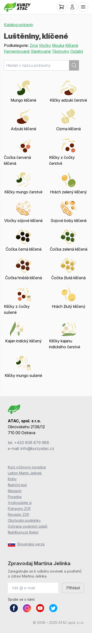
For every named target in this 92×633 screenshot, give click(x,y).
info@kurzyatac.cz (37, 448)
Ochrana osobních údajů (27, 526)
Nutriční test (17, 485)
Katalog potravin (18, 24)
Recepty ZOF (18, 514)
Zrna (34, 45)
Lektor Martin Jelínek (25, 473)
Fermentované (17, 51)
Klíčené (71, 45)
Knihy (12, 479)
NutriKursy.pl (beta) (23, 532)
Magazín (15, 491)
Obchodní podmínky (24, 520)
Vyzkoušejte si (20, 503)
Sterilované (41, 51)
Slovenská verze (26, 544)
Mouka (58, 45)
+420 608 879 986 (31, 442)
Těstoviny (60, 51)
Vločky (45, 45)
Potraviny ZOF (19, 508)
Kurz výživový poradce (27, 467)
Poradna (15, 497)
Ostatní (76, 51)
